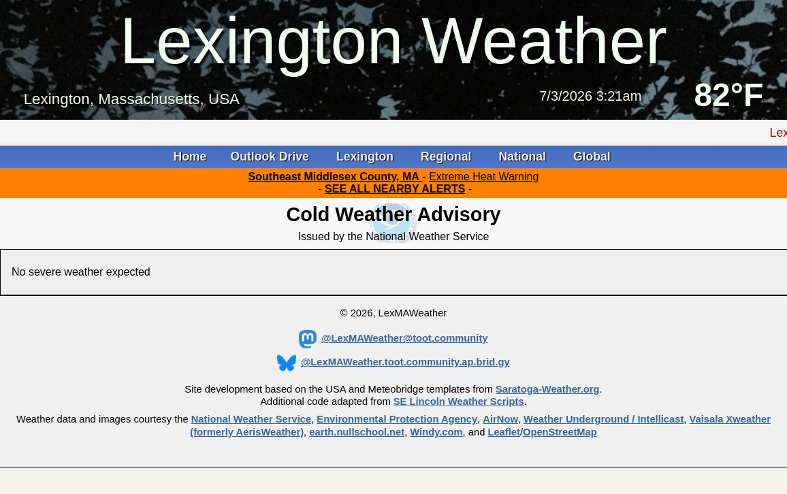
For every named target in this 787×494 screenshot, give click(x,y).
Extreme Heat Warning (484, 176)
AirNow (500, 419)
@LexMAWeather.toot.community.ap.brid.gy (393, 362)
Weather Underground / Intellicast (604, 419)
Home (189, 156)
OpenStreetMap (560, 432)
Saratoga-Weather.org (548, 389)
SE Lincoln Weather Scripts (459, 401)
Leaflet (503, 432)
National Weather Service (251, 419)
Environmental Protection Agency (397, 419)
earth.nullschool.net (356, 432)
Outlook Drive (271, 156)
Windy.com (436, 432)
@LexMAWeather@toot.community (393, 338)
